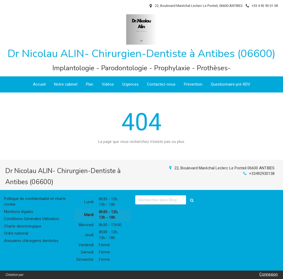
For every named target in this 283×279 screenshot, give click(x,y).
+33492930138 (262, 173)
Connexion (268, 274)
